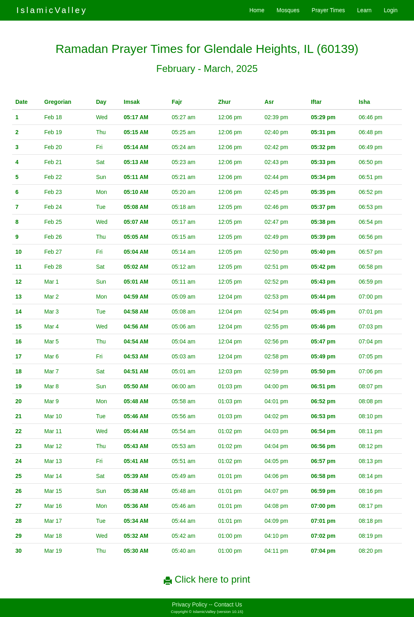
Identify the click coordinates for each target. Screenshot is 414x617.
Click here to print (207, 579)
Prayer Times (328, 10)
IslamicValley (52, 10)
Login (390, 10)
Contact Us (228, 604)
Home (256, 10)
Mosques (288, 10)
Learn (364, 10)
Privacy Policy (189, 604)
